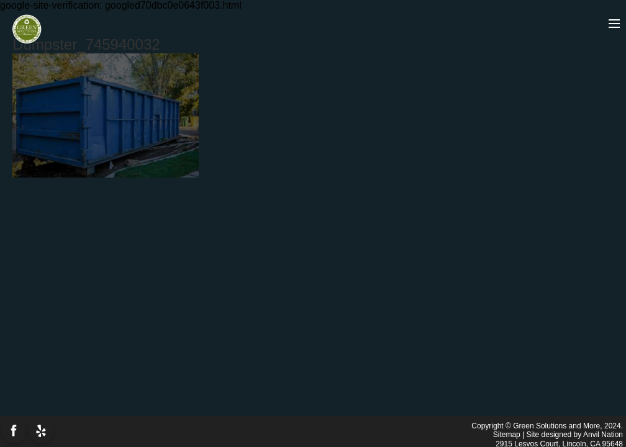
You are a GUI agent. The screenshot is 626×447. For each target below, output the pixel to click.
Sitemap (506, 434)
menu (600, 24)
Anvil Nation (603, 434)
